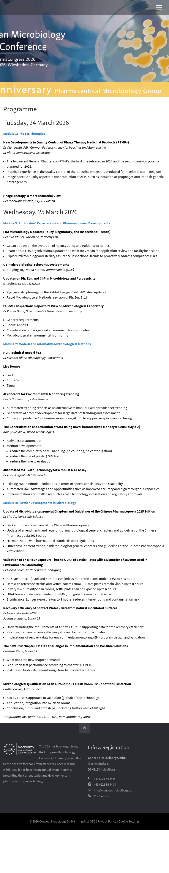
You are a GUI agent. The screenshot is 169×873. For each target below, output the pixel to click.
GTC (92, 821)
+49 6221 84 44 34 (105, 784)
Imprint (83, 821)
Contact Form (103, 796)
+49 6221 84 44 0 (104, 779)
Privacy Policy (107, 821)
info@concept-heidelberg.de (113, 790)
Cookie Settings (128, 821)
